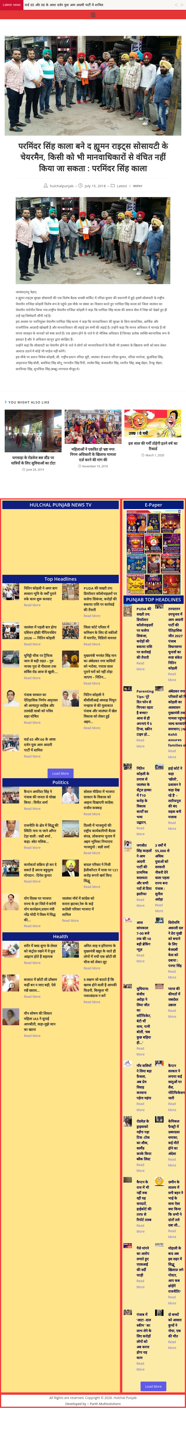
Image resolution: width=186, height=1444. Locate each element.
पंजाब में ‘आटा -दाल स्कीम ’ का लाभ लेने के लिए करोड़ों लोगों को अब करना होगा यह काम (144, 1371)
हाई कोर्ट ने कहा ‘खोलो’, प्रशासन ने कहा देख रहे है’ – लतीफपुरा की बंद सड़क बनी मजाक (175, 802)
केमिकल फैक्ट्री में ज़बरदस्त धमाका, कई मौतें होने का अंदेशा (174, 1167)
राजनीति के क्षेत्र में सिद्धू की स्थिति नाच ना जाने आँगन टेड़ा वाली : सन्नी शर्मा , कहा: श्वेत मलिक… (41, 833)
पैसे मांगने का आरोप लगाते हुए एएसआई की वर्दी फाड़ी (143, 1297)
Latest (122, 186)
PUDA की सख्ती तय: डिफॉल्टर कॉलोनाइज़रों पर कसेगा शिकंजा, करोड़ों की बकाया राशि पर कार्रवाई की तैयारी (100, 599)
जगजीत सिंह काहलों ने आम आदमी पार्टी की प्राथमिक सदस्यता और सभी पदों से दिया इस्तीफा (144, 879)
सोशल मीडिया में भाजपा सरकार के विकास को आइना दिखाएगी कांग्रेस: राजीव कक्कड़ (99, 799)
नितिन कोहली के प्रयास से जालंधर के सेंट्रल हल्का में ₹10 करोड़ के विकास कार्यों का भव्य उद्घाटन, (144, 805)
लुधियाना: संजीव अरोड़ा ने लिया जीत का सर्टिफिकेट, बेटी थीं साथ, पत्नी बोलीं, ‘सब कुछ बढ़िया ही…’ (144, 1035)
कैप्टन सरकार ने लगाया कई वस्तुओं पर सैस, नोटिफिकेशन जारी (176, 1101)
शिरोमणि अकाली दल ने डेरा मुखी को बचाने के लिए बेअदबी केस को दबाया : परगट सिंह (175, 959)
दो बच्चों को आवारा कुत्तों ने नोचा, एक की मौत (175, 1360)
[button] (93, 14)
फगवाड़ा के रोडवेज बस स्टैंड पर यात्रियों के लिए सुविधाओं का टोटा (33, 460)
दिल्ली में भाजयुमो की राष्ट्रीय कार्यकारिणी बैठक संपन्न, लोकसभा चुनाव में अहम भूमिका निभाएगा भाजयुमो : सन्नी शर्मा (100, 836)
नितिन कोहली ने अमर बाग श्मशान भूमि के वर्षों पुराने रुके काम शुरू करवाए (40, 593)
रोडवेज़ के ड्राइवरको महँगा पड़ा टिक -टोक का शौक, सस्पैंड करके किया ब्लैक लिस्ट (144, 1170)
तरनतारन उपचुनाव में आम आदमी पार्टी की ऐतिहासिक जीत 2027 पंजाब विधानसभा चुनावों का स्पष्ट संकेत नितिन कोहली (175, 638)
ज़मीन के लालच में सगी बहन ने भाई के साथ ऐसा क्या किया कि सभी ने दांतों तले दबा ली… (175, 1239)
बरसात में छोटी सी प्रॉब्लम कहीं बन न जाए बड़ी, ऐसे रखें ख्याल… (40, 985)
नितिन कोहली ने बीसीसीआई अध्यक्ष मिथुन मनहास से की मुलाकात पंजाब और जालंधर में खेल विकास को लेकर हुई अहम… (100, 713)
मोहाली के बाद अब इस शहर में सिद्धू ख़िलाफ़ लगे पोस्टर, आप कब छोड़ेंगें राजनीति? (175, 1305)
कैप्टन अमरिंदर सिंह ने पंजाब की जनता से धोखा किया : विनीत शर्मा (40, 797)
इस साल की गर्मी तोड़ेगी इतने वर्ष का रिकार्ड (152, 446)
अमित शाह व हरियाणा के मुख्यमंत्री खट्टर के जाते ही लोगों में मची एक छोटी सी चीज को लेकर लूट (100, 953)
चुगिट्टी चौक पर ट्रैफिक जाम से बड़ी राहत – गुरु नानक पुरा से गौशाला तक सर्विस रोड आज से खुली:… (41, 668)
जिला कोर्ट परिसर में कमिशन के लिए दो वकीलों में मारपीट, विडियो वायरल (100, 632)
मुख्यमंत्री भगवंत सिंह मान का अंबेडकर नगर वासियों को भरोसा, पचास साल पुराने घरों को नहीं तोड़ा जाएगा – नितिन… (100, 671)
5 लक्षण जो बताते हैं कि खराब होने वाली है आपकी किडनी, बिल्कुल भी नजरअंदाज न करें (100, 987)
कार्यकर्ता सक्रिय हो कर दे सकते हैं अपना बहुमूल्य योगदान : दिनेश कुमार (40, 870)
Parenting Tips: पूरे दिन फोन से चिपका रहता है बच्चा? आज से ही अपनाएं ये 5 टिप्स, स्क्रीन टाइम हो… (145, 723)
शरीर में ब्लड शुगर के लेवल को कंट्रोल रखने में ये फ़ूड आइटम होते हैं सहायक (40, 951)
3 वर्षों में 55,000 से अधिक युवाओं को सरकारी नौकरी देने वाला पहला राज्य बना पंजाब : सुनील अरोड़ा (162, 882)
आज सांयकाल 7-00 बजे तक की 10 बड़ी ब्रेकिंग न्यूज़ (144, 951)
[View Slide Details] (153, 552)
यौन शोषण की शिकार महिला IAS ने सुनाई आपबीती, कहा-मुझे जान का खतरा (39, 1021)
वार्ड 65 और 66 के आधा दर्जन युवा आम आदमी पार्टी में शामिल (40, 749)
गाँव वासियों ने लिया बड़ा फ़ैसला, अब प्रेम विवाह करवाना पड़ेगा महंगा (144, 1101)
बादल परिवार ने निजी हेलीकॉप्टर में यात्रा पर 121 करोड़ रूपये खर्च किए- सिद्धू (101, 872)
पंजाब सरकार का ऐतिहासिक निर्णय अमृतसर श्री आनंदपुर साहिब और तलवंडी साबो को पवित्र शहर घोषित (41, 710)
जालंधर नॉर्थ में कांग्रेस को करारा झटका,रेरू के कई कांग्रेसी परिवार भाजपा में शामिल (78, 906)
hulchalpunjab (62, 186)
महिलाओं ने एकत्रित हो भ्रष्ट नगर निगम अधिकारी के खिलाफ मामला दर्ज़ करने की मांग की (93, 454)
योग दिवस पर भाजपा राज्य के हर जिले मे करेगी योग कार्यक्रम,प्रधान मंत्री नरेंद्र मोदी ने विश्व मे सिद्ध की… (40, 909)
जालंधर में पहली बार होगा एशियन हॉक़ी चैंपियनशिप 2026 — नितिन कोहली (40, 632)
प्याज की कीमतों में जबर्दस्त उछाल (174, 1016)
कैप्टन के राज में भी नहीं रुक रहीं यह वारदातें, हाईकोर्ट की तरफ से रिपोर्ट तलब (144, 1236)
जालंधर (137, 186)
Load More (60, 773)
